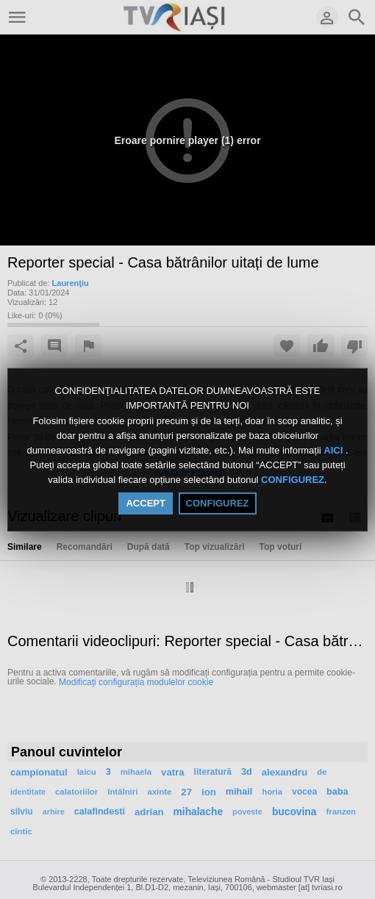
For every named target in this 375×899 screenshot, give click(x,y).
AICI (335, 450)
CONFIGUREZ (292, 480)
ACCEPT (145, 503)
